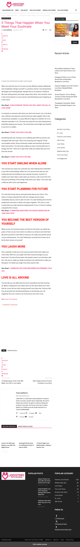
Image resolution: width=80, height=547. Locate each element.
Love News (60, 144)
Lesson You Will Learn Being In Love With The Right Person (8, 445)
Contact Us (48, 540)
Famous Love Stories (49, 10)
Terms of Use (70, 540)
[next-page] (6, 451)
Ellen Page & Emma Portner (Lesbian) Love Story (42, 382)
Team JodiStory (7, 30)
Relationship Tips (7, 10)
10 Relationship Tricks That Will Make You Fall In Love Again (12, 382)
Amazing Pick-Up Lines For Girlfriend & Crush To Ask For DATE (26, 445)
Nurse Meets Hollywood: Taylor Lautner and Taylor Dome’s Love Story (65, 71)
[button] (76, 10)
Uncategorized (62, 158)
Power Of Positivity (10, 299)
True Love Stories (35, 10)
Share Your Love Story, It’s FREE (34, 540)
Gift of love (60, 140)
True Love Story (62, 155)
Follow (65, 524)
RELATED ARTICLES (9, 426)
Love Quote (24, 10)
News (17, 10)
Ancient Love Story (63, 129)
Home (3, 15)
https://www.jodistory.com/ (22, 396)
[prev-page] (2, 451)
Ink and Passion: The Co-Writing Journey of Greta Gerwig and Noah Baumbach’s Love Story (66, 97)
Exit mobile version (40, 544)
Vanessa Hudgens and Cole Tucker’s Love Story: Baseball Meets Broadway (66, 88)
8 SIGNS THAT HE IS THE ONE (19, 157)
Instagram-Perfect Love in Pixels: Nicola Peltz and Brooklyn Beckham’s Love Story (65, 79)
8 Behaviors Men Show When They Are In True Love (44, 502)
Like (62, 518)
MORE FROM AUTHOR (25, 426)
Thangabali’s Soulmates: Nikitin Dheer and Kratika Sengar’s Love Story (65, 105)
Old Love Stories (63, 10)
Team (62, 540)
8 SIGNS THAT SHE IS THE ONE (20, 132)
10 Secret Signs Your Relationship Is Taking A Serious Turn (44, 445)
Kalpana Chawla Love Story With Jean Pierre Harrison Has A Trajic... (44, 480)
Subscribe (68, 530)
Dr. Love (60, 133)
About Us (56, 540)
